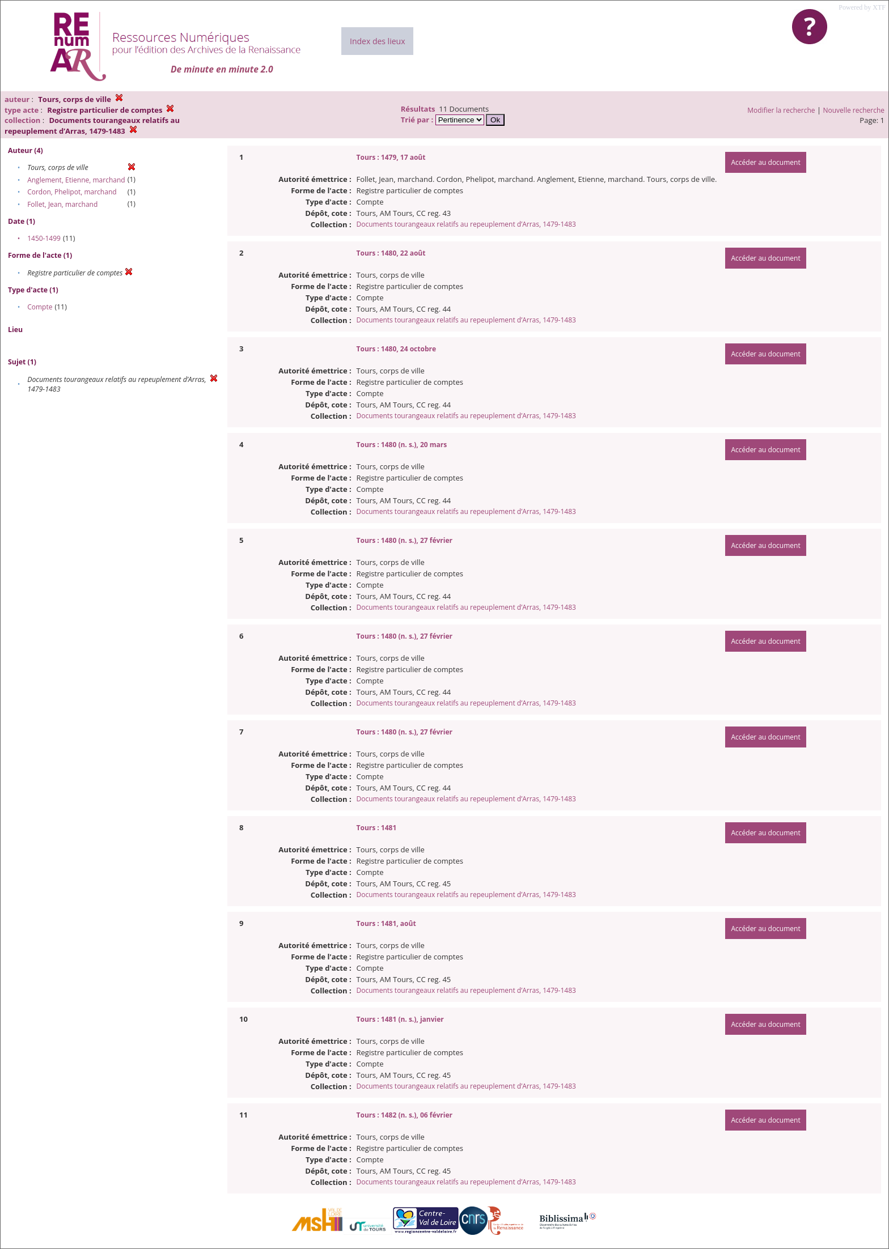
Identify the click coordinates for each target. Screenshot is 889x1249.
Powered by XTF (862, 7)
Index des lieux (377, 41)
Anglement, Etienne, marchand (76, 180)
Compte (39, 307)
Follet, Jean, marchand (62, 204)
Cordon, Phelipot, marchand (71, 192)
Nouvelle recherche (854, 110)
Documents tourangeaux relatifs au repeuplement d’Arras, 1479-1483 (466, 224)
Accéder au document (765, 162)
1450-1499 (44, 238)
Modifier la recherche (781, 110)
